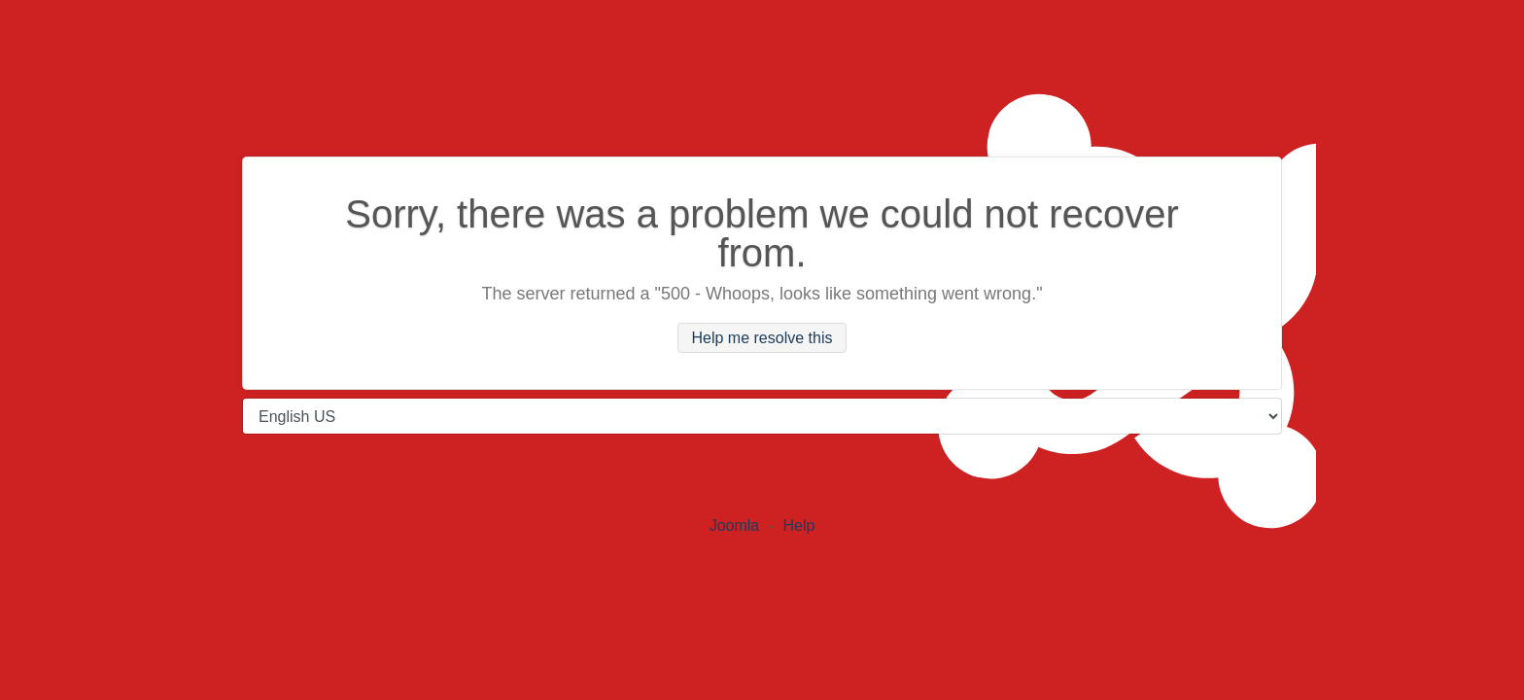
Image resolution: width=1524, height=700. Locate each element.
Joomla (735, 525)
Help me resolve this (762, 338)
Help (798, 525)
